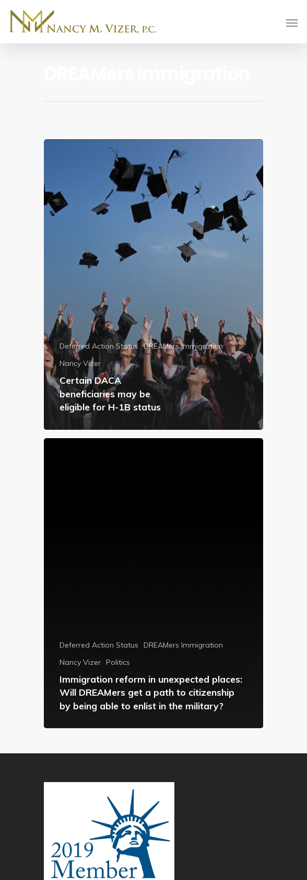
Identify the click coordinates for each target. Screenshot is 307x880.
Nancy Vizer (80, 363)
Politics (118, 662)
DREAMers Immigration (183, 346)
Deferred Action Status (99, 346)
